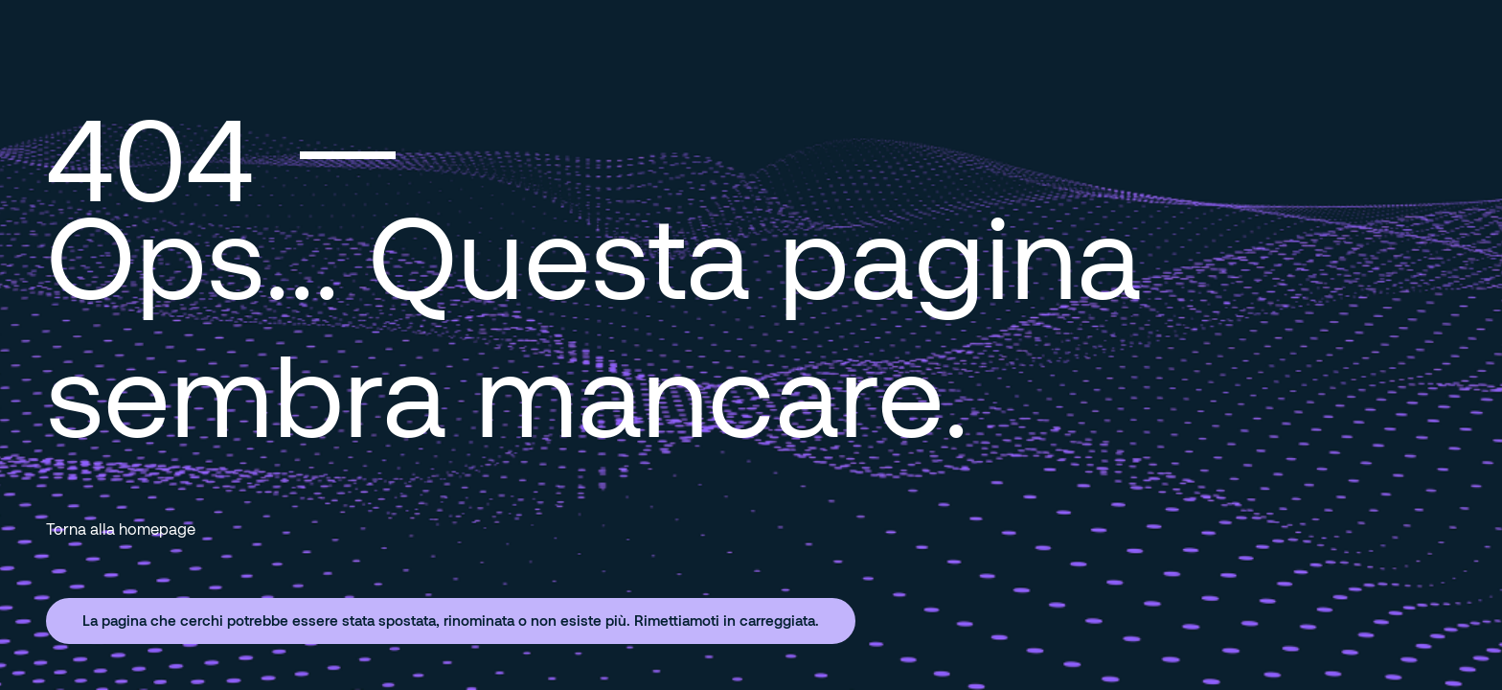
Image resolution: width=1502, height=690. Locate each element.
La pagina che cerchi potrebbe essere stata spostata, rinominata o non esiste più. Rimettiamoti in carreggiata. (450, 620)
